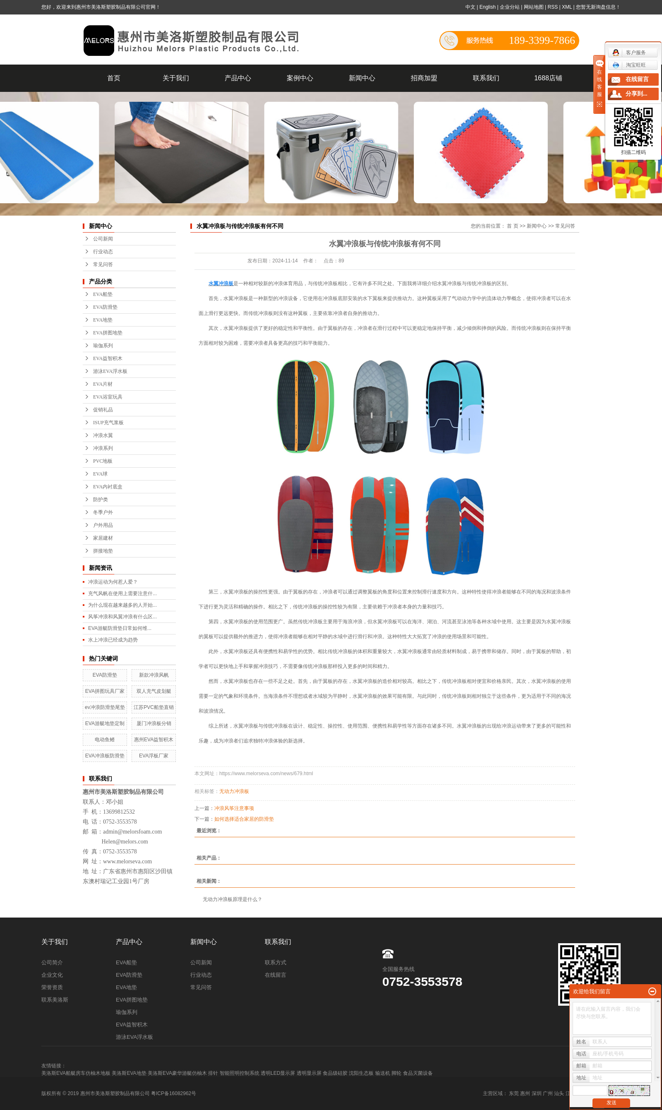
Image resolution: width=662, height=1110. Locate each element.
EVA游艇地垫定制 (105, 723)
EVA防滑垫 (105, 307)
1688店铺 (548, 78)
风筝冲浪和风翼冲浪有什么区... (122, 617)
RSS (552, 7)
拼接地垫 (103, 551)
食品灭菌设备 (418, 1073)
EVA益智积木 (107, 358)
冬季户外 (103, 512)
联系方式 (275, 962)
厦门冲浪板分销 (154, 723)
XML (567, 7)
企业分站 (510, 7)
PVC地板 (103, 461)
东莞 (514, 1093)
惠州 (525, 1093)
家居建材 (103, 538)
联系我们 (486, 78)
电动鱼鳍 (105, 739)
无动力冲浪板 (234, 791)
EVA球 (100, 474)
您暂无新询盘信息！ (598, 7)
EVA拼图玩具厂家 (105, 691)
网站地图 (534, 7)
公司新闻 (103, 239)
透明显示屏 (309, 1073)
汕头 (559, 1093)
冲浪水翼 (103, 435)
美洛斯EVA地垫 (129, 1073)
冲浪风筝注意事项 (234, 808)
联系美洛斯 (54, 1000)
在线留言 (275, 975)
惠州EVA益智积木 (153, 739)
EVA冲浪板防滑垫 (105, 756)
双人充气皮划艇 (154, 691)
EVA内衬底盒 (107, 487)
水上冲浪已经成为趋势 (113, 640)
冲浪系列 (103, 448)
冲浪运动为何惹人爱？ (113, 582)
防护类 (100, 499)
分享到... (637, 94)
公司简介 (52, 962)
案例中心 (300, 78)
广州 (548, 1093)
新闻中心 (362, 78)
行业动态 (103, 252)
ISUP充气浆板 (108, 422)
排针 (213, 1073)
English (488, 7)
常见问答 (103, 264)
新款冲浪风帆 (154, 675)
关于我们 (176, 78)
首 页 (512, 226)
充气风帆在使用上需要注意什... (122, 593)
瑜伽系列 (103, 345)
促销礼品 (103, 410)
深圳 (537, 1093)
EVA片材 (103, 384)
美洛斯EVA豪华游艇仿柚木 (177, 1073)
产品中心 (238, 78)
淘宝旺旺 (629, 65)
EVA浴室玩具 (107, 397)
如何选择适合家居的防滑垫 (244, 819)
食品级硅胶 (335, 1073)
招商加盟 (424, 78)
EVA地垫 (103, 320)
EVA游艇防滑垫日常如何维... (119, 628)
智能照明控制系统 (239, 1073)
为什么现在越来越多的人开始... (122, 605)
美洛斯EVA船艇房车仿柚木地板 (75, 1073)
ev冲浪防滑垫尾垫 (105, 707)
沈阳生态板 (361, 1073)
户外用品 (103, 525)
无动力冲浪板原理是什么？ (232, 899)
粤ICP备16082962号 (173, 1093)
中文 (470, 7)
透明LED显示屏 (278, 1073)
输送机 (382, 1073)
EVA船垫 (103, 294)
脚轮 (396, 1073)
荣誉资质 (52, 987)
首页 (113, 78)
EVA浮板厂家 (153, 756)
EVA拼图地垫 (107, 333)
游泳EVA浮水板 (110, 371)
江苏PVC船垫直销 (154, 707)
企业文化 (52, 975)
